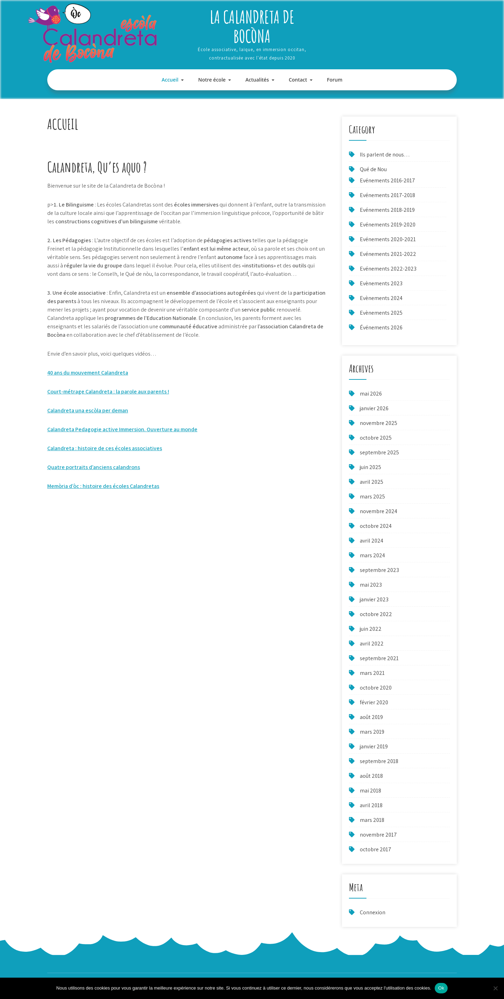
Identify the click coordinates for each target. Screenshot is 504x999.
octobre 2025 (376, 437)
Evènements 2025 (381, 312)
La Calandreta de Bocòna (252, 26)
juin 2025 (370, 467)
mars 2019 (372, 731)
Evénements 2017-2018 (387, 195)
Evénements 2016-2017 (387, 180)
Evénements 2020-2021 (388, 239)
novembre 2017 (378, 834)
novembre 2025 (378, 423)
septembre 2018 (379, 761)
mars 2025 (372, 496)
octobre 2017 (375, 849)
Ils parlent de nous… (385, 154)
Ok (441, 988)
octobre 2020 (376, 687)
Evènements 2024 (381, 298)
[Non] (495, 988)
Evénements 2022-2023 (388, 268)
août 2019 (371, 717)
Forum (334, 79)
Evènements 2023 (381, 283)
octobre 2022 (376, 614)
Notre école (211, 79)
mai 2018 (370, 790)
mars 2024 (372, 555)
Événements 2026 (381, 327)
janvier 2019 (374, 746)
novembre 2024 (378, 511)
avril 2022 (372, 643)
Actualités (257, 79)
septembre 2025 (379, 452)
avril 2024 (371, 540)
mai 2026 (371, 393)
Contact (298, 79)
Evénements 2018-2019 (387, 210)
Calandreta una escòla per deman (87, 410)
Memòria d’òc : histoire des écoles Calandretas (103, 486)
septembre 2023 (379, 570)
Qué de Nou (373, 169)
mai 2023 (371, 584)
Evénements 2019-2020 (387, 224)
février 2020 (374, 702)
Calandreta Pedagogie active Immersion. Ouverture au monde (122, 429)
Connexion (372, 912)
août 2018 (371, 776)
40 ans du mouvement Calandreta (87, 372)
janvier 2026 (374, 408)
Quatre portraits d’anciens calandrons (93, 467)
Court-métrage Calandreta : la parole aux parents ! (108, 391)
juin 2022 (371, 629)
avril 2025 (371, 481)
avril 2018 (371, 805)
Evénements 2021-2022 (388, 254)
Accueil (170, 79)
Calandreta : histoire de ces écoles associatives (104, 448)
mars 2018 (372, 820)
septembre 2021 (379, 658)
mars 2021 (372, 673)
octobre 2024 (376, 526)
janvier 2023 (374, 599)
